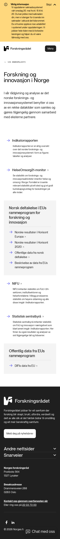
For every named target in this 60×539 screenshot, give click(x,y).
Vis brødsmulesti (15, 62)
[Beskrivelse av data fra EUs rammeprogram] (30, 265)
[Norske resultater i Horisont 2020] (29, 244)
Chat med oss (43, 531)
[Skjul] (30, 5)
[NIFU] (14, 284)
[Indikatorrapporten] (22, 141)
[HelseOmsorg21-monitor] (27, 170)
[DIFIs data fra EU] (23, 366)
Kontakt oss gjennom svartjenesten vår (26, 501)
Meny (51, 48)
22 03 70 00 (29, 504)
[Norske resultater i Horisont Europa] (29, 234)
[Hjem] (27, 404)
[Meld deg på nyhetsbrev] (20, 433)
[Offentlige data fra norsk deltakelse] (29, 255)
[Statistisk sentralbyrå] (25, 316)
